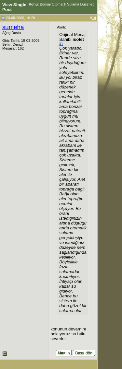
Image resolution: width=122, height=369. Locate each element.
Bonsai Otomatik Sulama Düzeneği (67, 4)
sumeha (13, 27)
